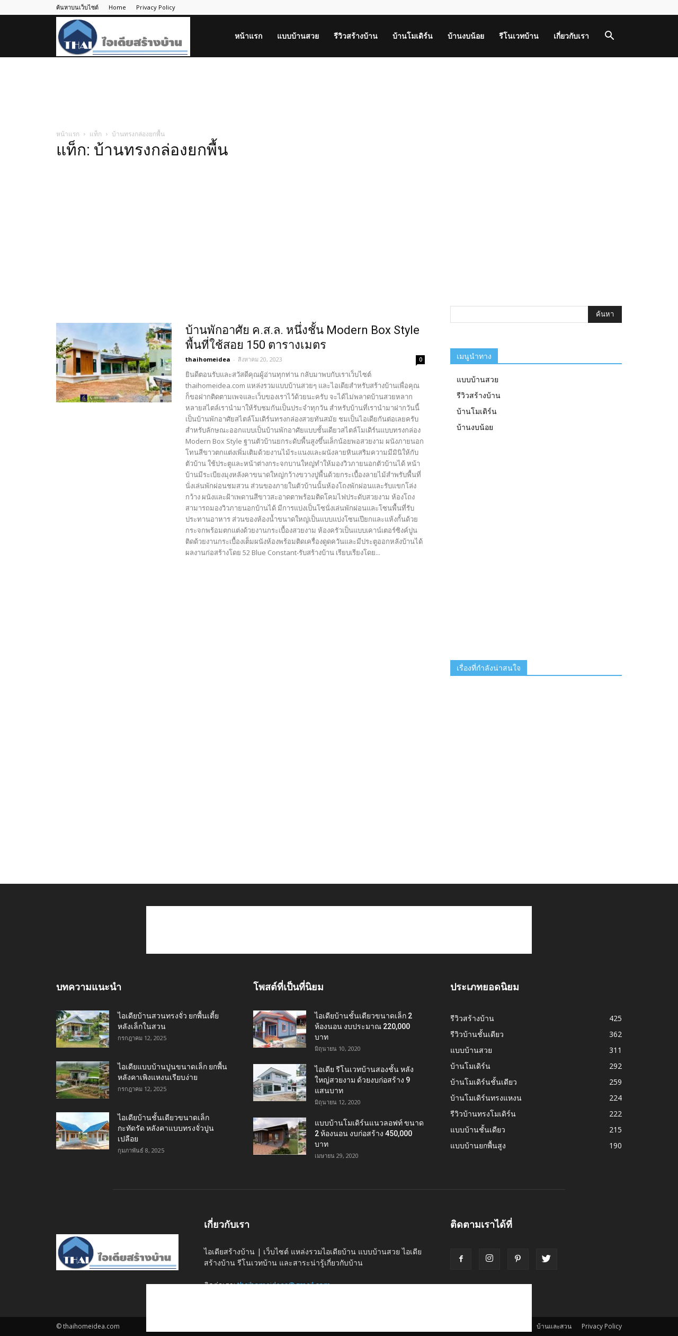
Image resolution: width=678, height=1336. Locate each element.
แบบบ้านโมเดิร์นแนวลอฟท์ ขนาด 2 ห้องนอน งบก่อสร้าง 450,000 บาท (369, 1133)
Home (117, 7)
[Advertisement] (339, 94)
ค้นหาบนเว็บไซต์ (77, 7)
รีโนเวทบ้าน (519, 36)
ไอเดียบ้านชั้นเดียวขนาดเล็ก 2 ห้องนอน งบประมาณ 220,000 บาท (363, 1026)
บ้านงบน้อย (466, 36)
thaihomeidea (207, 359)
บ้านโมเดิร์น (412, 36)
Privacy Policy (155, 7)
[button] (609, 37)
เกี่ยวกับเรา (571, 36)
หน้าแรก (248, 36)
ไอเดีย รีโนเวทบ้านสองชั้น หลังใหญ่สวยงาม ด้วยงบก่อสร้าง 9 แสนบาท (364, 1080)
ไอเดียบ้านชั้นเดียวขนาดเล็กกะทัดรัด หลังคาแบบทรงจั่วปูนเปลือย (166, 1128)
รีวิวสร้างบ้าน (356, 36)
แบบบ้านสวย (298, 36)
